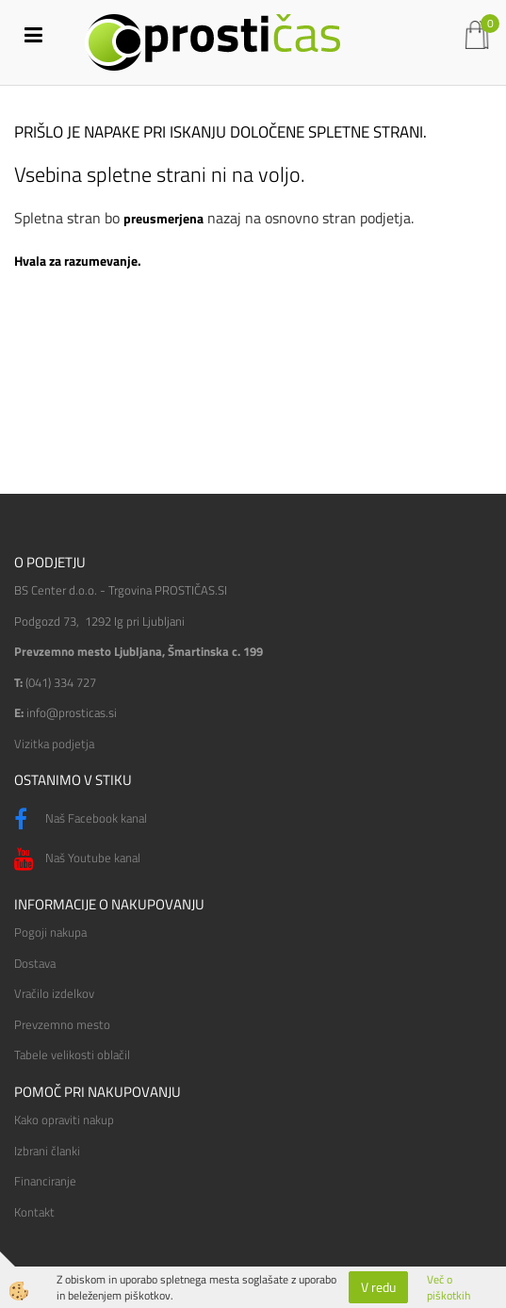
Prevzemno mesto (62, 1024)
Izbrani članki (47, 1150)
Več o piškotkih (448, 1287)
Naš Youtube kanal (77, 859)
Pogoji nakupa (50, 932)
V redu (378, 1287)
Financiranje (45, 1180)
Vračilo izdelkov (54, 993)
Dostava (35, 963)
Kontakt (34, 1211)
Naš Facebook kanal (80, 820)
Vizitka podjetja (54, 743)
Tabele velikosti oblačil (72, 1054)
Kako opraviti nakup (64, 1119)
